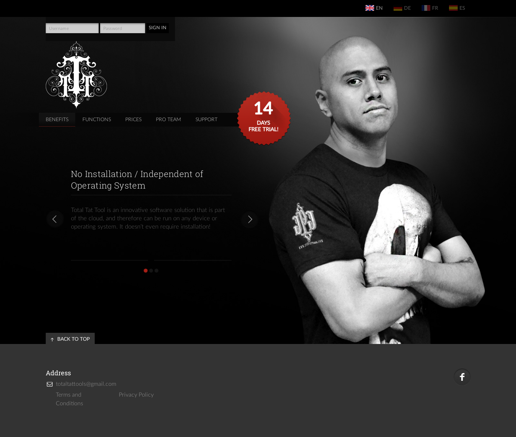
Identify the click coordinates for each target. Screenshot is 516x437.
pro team (168, 119)
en (374, 8)
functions (96, 119)
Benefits (57, 119)
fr (430, 8)
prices (133, 119)
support (206, 119)
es (457, 8)
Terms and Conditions (69, 399)
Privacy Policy (136, 395)
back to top (73, 339)
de (402, 8)
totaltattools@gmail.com (83, 384)
